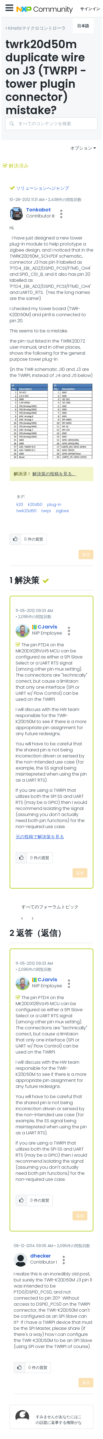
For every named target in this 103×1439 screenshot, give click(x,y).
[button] (61, 214)
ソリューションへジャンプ (42, 188)
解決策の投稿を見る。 (54, 474)
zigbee (62, 511)
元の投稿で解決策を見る (40, 837)
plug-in (54, 504)
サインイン (90, 9)
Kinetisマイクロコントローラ (37, 28)
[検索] (51, 123)
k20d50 (35, 504)
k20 (19, 504)
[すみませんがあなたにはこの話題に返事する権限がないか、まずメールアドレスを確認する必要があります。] (60, 1417)
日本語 (83, 26)
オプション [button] (81, 148)
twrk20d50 (26, 511)
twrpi (46, 511)
